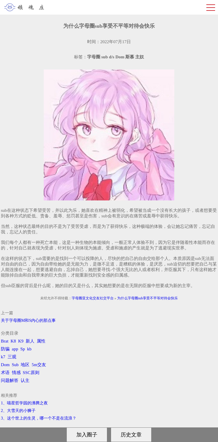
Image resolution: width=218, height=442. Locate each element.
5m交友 (39, 364)
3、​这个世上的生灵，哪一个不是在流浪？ (38, 418)
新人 (30, 341)
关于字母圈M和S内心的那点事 (28, 320)
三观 (12, 356)
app (15, 349)
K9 (20, 341)
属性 (41, 341)
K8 (13, 341)
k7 (3, 356)
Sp (22, 349)
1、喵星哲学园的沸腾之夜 (24, 403)
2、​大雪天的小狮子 (18, 410)
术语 (5, 372)
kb (29, 349)
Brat (4, 341)
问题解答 (9, 380)
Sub (15, 364)
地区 (25, 364)
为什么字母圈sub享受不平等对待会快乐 (147, 298)
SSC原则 (31, 372)
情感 (16, 372)
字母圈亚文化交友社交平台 (93, 298)
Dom (5, 364)
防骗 (5, 349)
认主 (25, 380)
